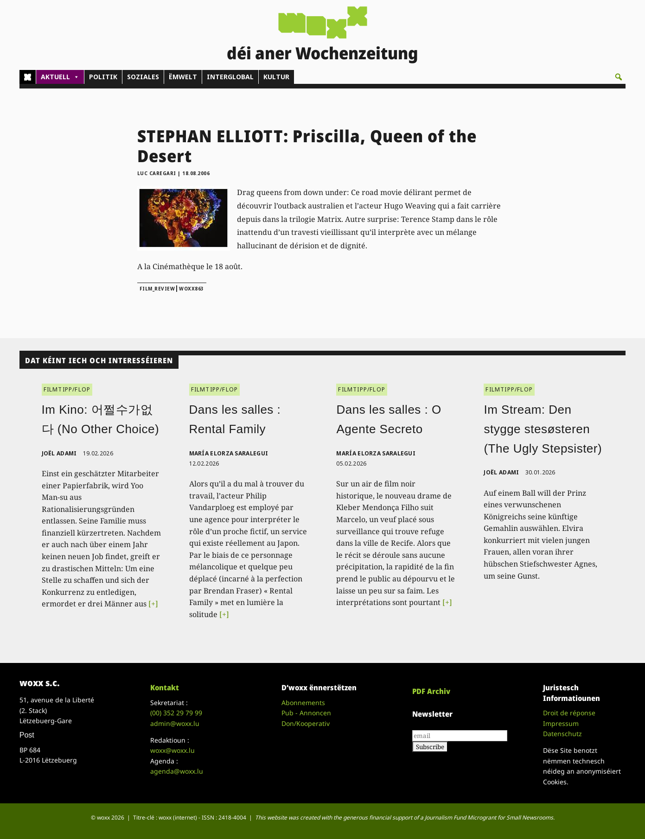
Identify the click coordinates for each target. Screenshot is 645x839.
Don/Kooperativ (305, 723)
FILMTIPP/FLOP (67, 389)
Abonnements (303, 702)
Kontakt (164, 687)
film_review (157, 288)
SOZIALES (143, 76)
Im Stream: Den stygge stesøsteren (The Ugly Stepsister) (543, 429)
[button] (619, 77)
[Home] (27, 77)
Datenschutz (562, 733)
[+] (153, 604)
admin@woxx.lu (174, 723)
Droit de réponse (569, 712)
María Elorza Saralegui (228, 453)
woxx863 (191, 288)
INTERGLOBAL (230, 76)
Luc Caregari (156, 173)
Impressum (561, 723)
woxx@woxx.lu (172, 750)
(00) (176, 712)
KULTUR (276, 76)
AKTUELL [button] (60, 77)
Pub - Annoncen (306, 712)
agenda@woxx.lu (176, 771)
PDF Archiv (431, 691)
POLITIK (103, 76)
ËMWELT (183, 76)
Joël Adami (59, 453)
